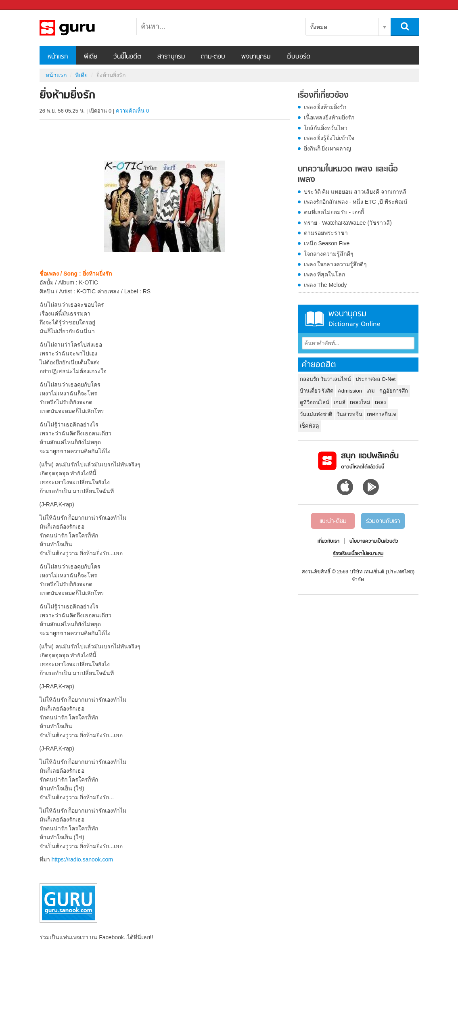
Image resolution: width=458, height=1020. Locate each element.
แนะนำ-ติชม (333, 521)
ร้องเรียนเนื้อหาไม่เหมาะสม (358, 554)
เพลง (380, 402)
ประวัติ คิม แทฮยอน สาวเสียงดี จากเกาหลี (355, 191)
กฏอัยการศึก (393, 391)
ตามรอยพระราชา (326, 233)
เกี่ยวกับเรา (328, 541)
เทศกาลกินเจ (381, 414)
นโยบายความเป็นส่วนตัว (373, 541)
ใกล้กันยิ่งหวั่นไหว (325, 128)
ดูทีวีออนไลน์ (314, 402)
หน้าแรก (58, 57)
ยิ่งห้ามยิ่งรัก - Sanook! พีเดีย (82, 28)
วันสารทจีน (349, 414)
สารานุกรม (171, 57)
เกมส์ (339, 402)
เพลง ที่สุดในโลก (324, 274)
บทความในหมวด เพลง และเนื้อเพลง (348, 174)
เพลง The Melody (325, 285)
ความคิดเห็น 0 (132, 111)
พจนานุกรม (255, 57)
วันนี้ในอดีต (127, 57)
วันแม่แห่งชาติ (316, 414)
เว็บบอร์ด (298, 57)
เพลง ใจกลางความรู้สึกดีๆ (335, 264)
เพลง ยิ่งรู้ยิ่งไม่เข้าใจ (329, 138)
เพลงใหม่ (360, 402)
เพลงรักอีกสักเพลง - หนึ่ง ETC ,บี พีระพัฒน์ (356, 202)
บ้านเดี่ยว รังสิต (317, 391)
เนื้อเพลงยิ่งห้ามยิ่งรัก (329, 117)
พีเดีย (90, 57)
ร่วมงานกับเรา (383, 521)
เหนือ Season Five (327, 243)
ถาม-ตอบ (213, 57)
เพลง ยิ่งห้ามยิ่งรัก (325, 107)
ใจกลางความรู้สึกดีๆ (328, 254)
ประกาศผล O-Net (375, 379)
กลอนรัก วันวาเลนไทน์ (325, 379)
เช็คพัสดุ (309, 426)
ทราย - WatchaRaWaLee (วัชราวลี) (348, 222)
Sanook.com (24, 5)
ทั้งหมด (318, 27)
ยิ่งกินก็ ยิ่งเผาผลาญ (327, 148)
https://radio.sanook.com (82, 859)
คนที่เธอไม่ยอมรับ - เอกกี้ (334, 212)
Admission (350, 391)
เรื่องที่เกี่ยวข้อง (323, 95)
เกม (370, 391)
